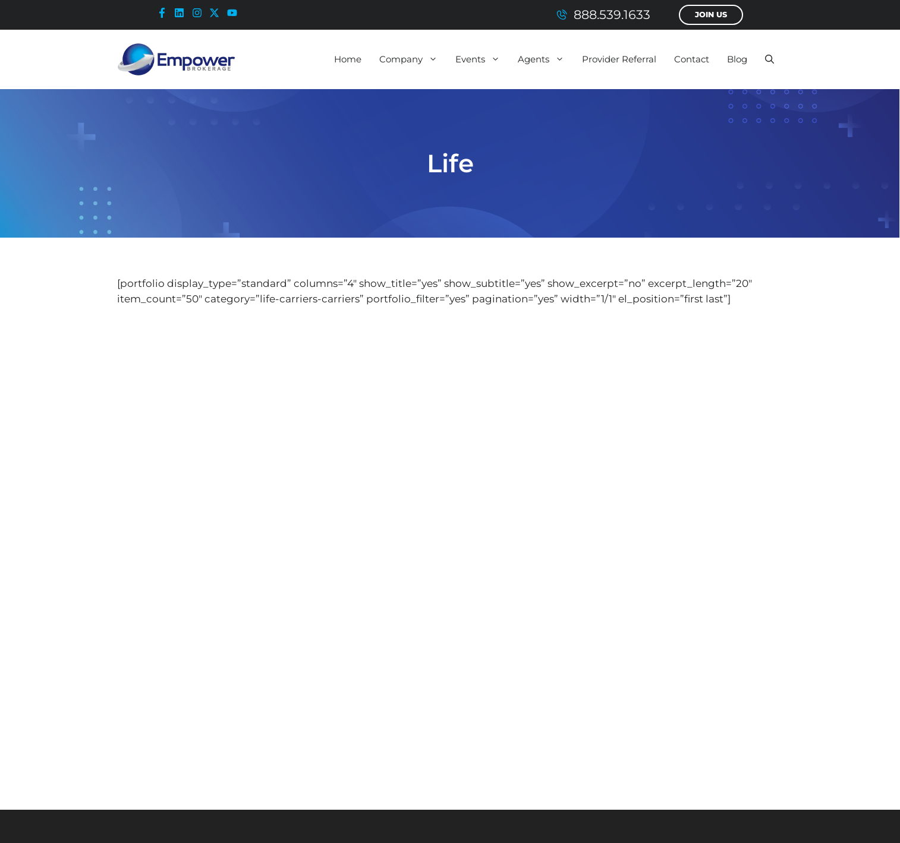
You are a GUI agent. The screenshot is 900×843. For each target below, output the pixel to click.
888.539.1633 (612, 14)
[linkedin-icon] (182, 13)
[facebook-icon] (164, 13)
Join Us (711, 14)
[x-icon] (217, 13)
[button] (769, 59)
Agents (545, 59)
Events (482, 59)
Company (412, 59)
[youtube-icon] (235, 13)
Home (347, 59)
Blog (737, 59)
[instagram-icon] (199, 13)
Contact (691, 59)
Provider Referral (619, 59)
